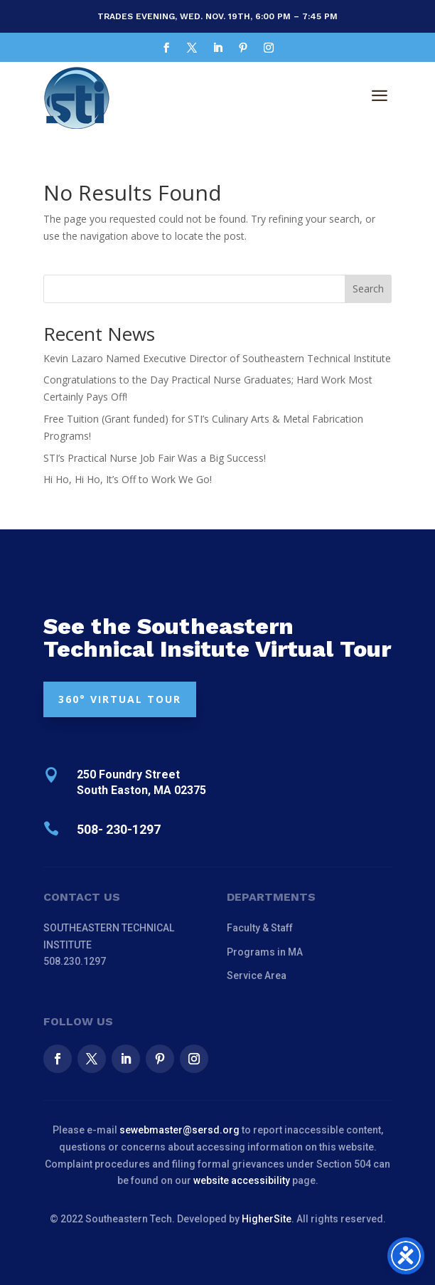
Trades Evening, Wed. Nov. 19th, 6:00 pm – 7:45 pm (217, 16)
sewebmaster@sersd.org (179, 1130)
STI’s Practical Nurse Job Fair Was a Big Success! (154, 458)
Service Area (256, 975)
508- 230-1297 (119, 829)
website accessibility (241, 1180)
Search (368, 288)
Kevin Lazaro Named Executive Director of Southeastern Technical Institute (217, 358)
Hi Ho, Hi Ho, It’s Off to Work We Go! (127, 479)
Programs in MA (265, 952)
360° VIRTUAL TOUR (119, 699)
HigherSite (266, 1219)
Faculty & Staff (260, 928)
